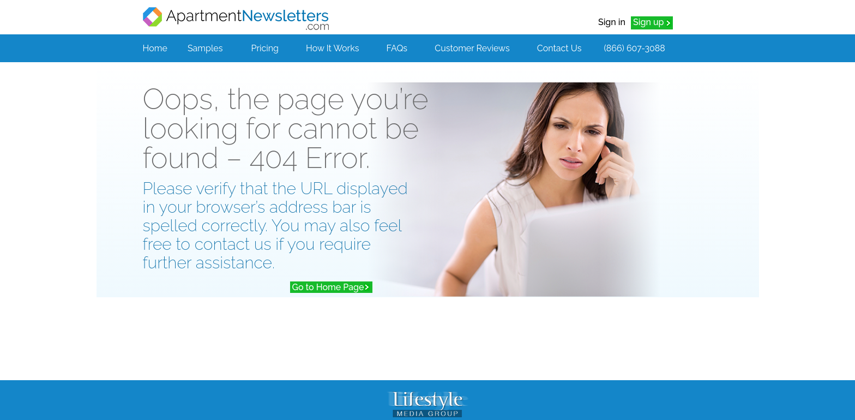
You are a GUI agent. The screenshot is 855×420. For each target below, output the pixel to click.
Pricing (265, 48)
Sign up (648, 22)
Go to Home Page (328, 287)
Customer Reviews (472, 48)
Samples (205, 48)
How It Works (332, 48)
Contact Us (559, 48)
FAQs (397, 48)
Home (155, 48)
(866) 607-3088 (634, 48)
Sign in (611, 22)
